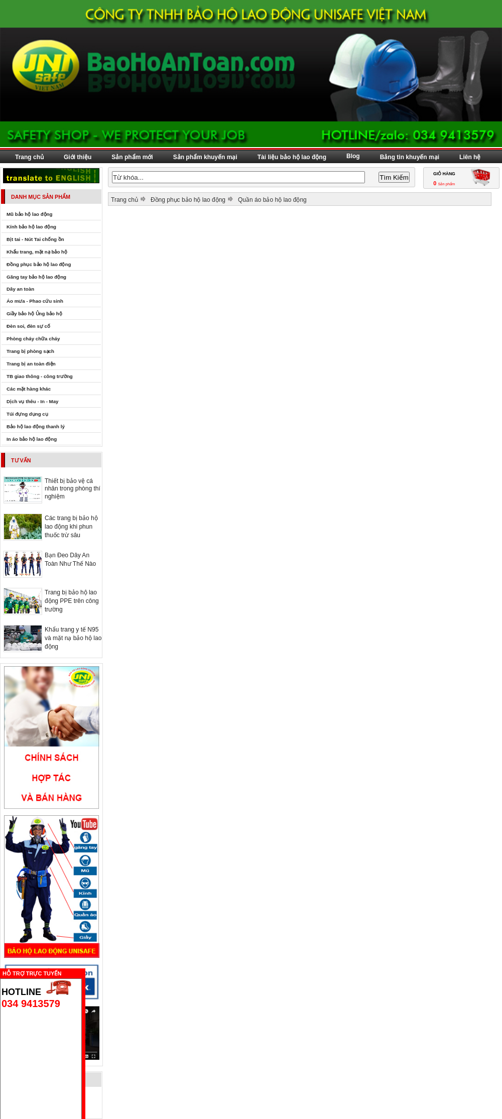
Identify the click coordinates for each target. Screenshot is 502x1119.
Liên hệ (469, 157)
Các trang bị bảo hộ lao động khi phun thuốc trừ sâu (71, 527)
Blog (353, 156)
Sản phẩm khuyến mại (205, 157)
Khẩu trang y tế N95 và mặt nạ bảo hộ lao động (73, 638)
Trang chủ (29, 157)
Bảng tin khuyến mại (409, 157)
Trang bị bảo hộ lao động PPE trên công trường (72, 601)
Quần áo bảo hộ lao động (272, 199)
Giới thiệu (77, 157)
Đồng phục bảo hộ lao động (188, 199)
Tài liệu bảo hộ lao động (292, 157)
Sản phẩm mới (132, 157)
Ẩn (87, 972)
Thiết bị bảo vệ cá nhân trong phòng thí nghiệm (72, 488)
